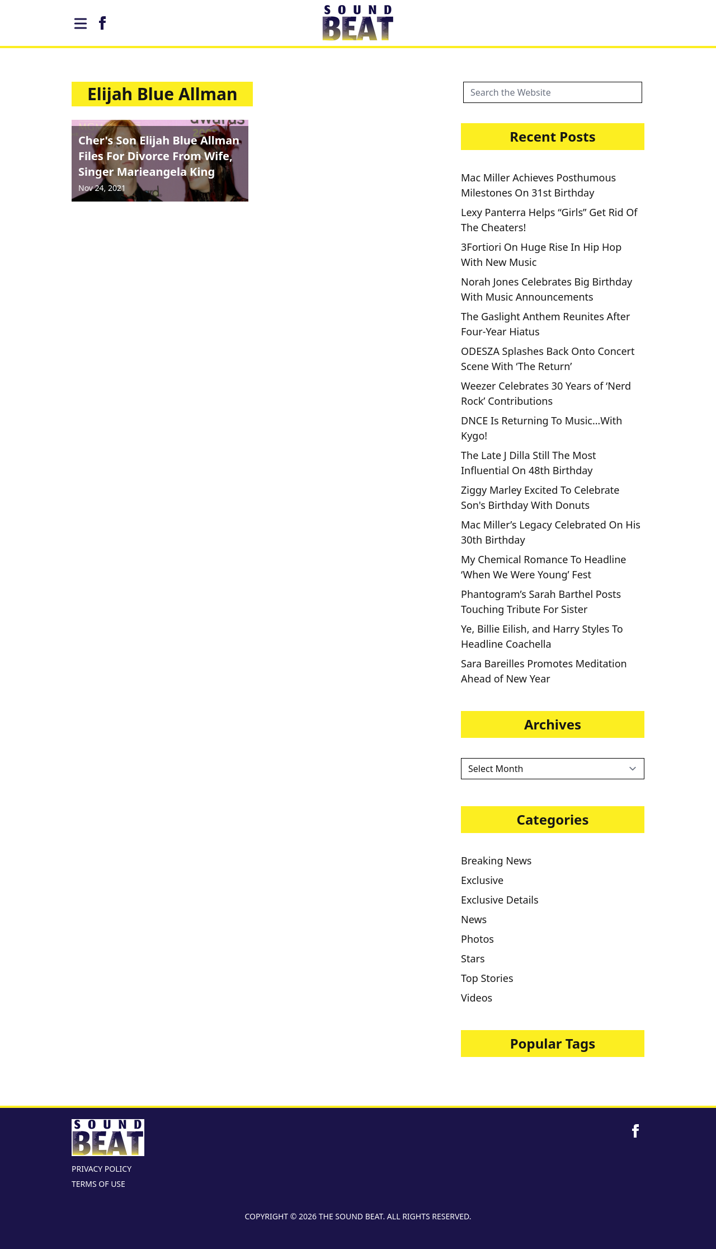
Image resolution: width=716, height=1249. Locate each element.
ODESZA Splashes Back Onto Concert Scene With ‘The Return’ (548, 358)
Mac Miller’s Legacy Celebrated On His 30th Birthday (550, 532)
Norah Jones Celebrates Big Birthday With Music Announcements (546, 289)
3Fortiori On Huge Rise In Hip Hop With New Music (541, 254)
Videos (476, 997)
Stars (473, 958)
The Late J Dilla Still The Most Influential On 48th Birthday (528, 462)
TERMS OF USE (98, 1183)
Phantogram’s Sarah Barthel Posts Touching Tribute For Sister (541, 601)
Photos (477, 939)
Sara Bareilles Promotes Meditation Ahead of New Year (544, 671)
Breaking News (496, 860)
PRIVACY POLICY (101, 1168)
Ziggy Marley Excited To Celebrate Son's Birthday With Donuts (540, 497)
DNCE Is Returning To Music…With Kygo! (541, 428)
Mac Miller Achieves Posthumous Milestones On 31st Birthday (538, 185)
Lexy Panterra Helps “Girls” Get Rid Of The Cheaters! (549, 219)
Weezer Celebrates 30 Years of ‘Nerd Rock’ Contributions (546, 393)
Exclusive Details (500, 899)
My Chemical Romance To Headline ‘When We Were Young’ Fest (543, 567)
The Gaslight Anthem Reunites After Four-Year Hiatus (545, 324)
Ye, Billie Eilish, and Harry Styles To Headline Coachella (542, 636)
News (474, 919)
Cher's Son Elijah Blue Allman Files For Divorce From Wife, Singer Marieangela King (158, 156)
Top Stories (487, 978)
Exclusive (482, 880)
